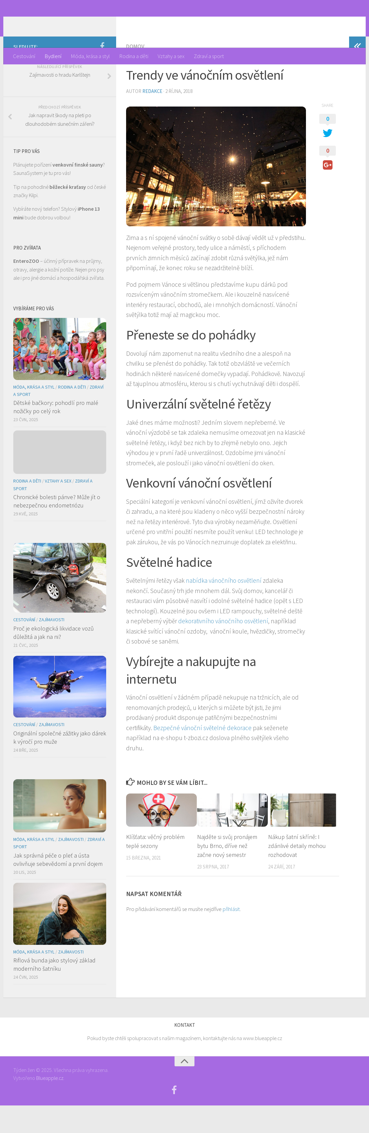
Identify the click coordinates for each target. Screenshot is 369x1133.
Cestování (24, 56)
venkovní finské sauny (77, 192)
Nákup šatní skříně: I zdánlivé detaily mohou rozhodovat (297, 873)
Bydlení (52, 56)
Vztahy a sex (171, 56)
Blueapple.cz (49, 1105)
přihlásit (231, 936)
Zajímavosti (51, 647)
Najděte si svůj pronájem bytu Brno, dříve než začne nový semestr (227, 873)
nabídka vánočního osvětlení (223, 608)
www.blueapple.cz (262, 1066)
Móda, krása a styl (90, 56)
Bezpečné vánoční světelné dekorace (202, 755)
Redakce (152, 119)
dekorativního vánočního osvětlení (223, 649)
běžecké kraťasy (67, 214)
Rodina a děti (133, 56)
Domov (135, 74)
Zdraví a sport (209, 56)
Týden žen (44, 23)
